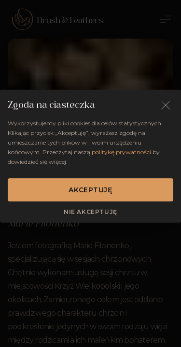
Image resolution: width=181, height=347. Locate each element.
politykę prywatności (121, 152)
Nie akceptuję (90, 211)
